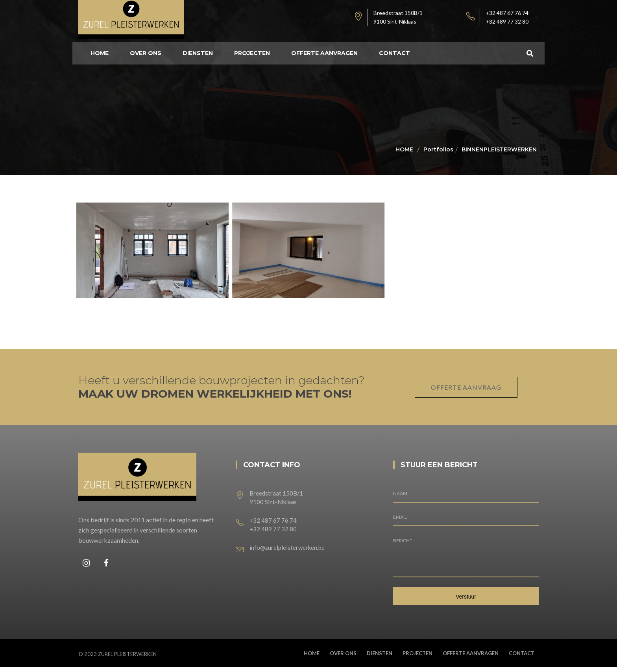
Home (404, 149)
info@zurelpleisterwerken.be (287, 547)
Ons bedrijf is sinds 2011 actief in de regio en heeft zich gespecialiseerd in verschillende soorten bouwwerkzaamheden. (146, 530)
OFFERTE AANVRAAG (466, 387)
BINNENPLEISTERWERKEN (499, 149)
